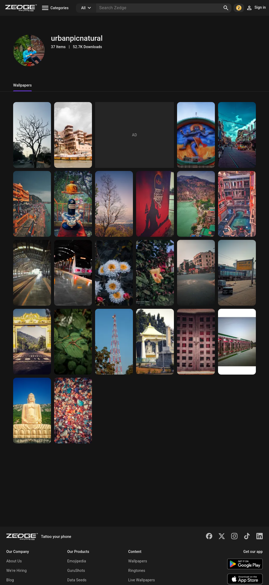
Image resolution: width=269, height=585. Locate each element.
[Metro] (32, 273)
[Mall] (237, 204)
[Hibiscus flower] (155, 273)
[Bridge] (237, 342)
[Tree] (32, 135)
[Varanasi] (73, 135)
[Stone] (73, 410)
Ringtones (136, 570)
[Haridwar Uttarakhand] (32, 204)
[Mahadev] (196, 135)
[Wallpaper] (114, 204)
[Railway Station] (237, 273)
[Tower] (114, 342)
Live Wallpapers (141, 580)
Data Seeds (76, 580)
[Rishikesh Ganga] (196, 204)
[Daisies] (114, 273)
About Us (14, 561)
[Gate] (32, 342)
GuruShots (76, 570)
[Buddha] (155, 342)
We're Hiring (16, 570)
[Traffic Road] (196, 273)
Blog (10, 580)
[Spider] (73, 342)
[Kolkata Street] (237, 135)
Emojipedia (76, 561)
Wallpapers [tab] (22, 85)
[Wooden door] (196, 342)
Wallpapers (137, 561)
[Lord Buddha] (32, 410)
